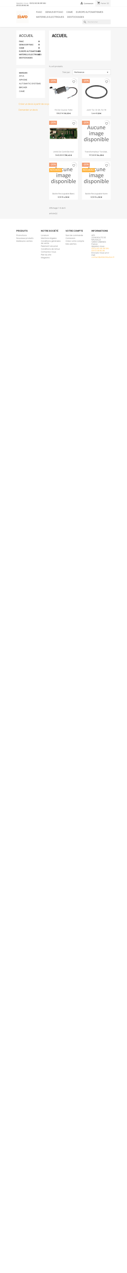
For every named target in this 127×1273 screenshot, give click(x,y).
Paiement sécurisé (49, 246)
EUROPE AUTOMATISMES (89, 12)
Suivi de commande (74, 235)
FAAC (39, 12)
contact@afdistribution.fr (102, 257)
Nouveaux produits (25, 238)
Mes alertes (71, 244)
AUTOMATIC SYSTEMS (30, 83)
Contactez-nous (48, 251)
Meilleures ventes (24, 241)
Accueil (26, 35)
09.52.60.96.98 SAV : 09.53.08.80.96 (31, 4)
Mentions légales (49, 238)
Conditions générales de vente (51, 242)
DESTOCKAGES (75, 16)
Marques (23, 73)
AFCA (21, 76)
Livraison (45, 235)
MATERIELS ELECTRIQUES (50, 16)
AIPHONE (23, 80)
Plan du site (46, 254)
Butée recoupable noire (96, 193)
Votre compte (74, 230)
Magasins (45, 257)
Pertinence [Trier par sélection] (91, 72)
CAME (69, 12)
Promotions (21, 235)
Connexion (70, 238)
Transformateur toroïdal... (96, 151)
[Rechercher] (96, 21)
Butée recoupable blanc (63, 193)
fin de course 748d (63, 110)
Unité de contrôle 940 (63, 151)
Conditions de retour (50, 249)
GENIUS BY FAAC (54, 12)
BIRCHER (23, 87)
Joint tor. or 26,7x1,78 (96, 110)
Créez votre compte (75, 241)
